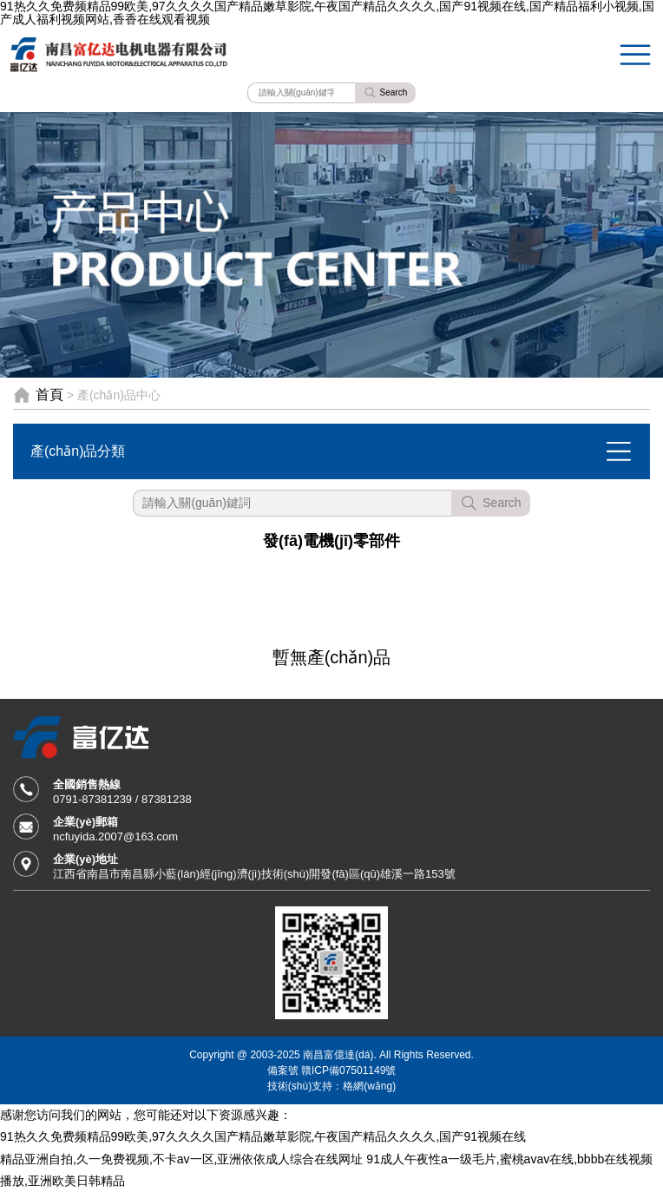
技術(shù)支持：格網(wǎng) (331, 1085)
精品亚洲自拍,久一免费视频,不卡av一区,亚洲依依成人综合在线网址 (181, 1159)
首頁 (49, 394)
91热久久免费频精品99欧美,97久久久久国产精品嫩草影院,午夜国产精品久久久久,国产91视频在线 (263, 1136)
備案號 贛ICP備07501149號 (331, 1070)
